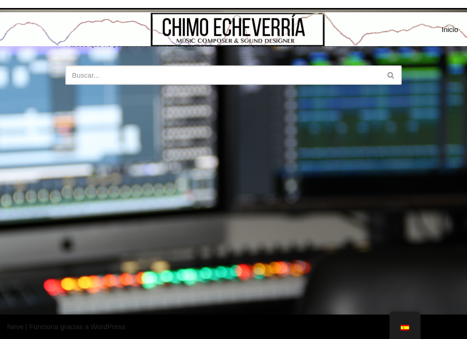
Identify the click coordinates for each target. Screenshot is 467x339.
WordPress (108, 327)
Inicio (450, 29)
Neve (15, 327)
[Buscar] (223, 75)
